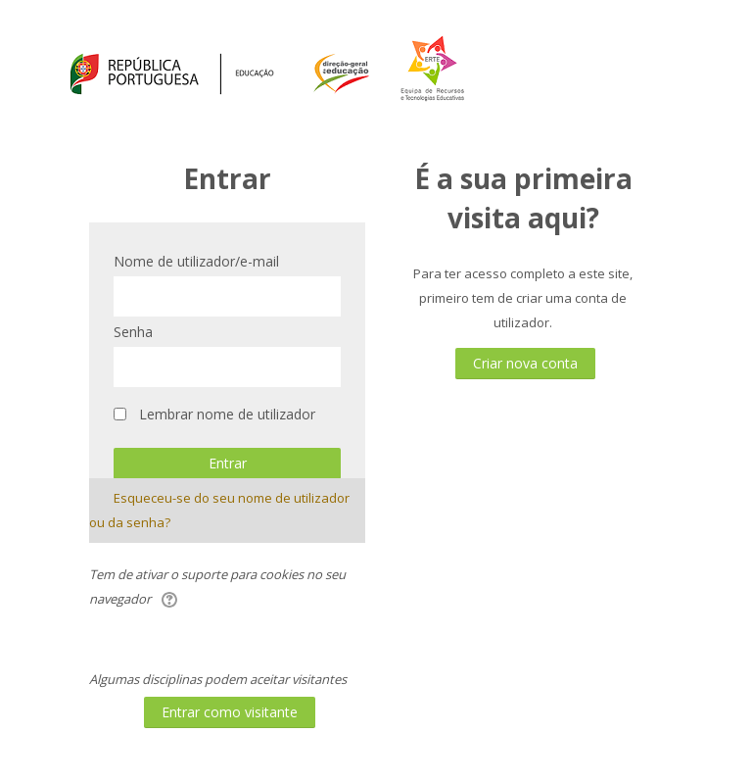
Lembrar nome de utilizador (227, 414)
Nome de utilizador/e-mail (196, 261)
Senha (133, 331)
